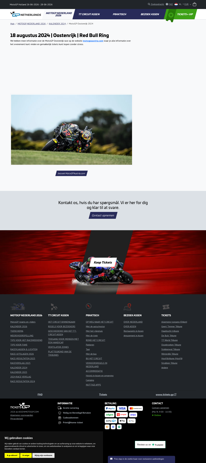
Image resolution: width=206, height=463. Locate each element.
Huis (12, 23)
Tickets (103, 394)
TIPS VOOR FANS (18, 344)
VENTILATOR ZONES (58, 347)
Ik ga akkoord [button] (12, 455)
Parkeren (90, 344)
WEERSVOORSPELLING (21, 335)
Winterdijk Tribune (169, 353)
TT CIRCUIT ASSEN (89, 14)
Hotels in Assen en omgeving (99, 375)
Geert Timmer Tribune (171, 326)
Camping (90, 380)
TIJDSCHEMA (16, 331)
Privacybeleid (16, 418)
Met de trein (92, 335)
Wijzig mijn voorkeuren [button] (43, 455)
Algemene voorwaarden (21, 415)
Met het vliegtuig (94, 331)
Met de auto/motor (95, 326)
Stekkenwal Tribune (170, 349)
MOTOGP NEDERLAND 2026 (59, 14)
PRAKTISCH (119, 14)
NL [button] (178, 4)
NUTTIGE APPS (93, 384)
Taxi (88, 349)
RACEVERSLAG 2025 (20, 363)
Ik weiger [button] (25, 455)
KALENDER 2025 (18, 372)
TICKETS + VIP (179, 14)
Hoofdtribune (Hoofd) (171, 358)
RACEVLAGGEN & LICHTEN (23, 349)
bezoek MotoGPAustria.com (71, 173)
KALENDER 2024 (57, 23)
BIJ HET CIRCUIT (94, 358)
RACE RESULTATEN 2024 (22, 381)
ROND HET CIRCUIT (95, 340)
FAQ (40, 394)
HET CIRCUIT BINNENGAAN (61, 321)
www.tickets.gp (166, 394)
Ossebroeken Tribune (171, 344)
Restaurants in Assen (133, 331)
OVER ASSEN (130, 326)
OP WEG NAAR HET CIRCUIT (99, 321)
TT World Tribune (169, 340)
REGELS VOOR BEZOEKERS (61, 326)
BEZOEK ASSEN (150, 14)
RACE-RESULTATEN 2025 (22, 358)
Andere (164, 367)
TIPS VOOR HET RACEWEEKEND (26, 340)
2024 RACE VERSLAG (20, 376)
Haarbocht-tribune (170, 331)
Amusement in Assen (133, 335)
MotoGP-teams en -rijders (22, 321)
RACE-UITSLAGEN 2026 (22, 353)
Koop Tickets (103, 262)
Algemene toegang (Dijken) (174, 321)
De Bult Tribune (168, 335)
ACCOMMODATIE (94, 371)
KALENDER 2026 (18, 326)
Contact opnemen (102, 215)
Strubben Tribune (169, 363)
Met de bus (91, 353)
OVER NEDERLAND (133, 321)
